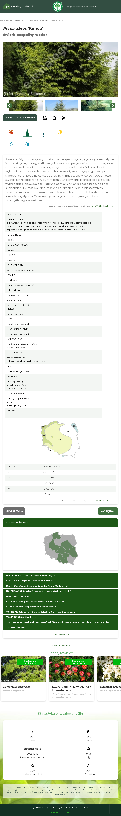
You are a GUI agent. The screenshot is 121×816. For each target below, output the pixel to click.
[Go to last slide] (9, 105)
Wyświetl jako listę (60, 645)
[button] (26, 105)
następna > (108, 511)
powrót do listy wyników (20, 118)
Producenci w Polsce (18, 522)
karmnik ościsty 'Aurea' (32, 757)
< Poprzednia (14, 511)
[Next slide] (112, 105)
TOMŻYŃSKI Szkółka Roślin (103, 206)
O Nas (67, 812)
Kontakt (55, 812)
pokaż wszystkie (60, 634)
